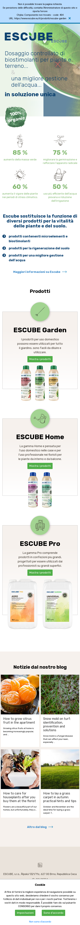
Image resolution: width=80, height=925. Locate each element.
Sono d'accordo (53, 912)
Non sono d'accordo (40, 921)
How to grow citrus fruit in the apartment (19, 720)
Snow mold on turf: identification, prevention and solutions (57, 724)
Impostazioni (25, 912)
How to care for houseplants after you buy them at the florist (19, 797)
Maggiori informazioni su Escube (36, 272)
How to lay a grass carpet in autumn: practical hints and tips (59, 797)
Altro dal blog (37, 827)
